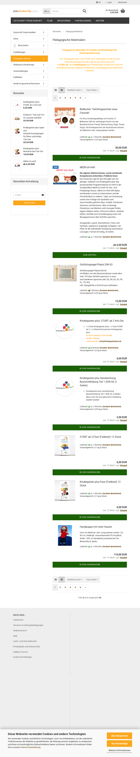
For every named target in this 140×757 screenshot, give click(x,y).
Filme (50, 20)
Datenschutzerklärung (30, 747)
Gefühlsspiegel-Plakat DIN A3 (96, 264)
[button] (98, 2)
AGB (15, 636)
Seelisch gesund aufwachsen (26, 83)
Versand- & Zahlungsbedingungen (28, 625)
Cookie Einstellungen (22, 657)
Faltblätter (17, 77)
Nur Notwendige (119, 743)
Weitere (100, 20)
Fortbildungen (83, 20)
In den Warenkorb (89, 158)
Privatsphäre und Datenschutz (26, 646)
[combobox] (74, 90)
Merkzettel (122, 2)
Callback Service (20, 652)
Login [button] (109, 2)
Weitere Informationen (119, 750)
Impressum (18, 620)
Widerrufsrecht (20, 630)
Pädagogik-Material (22, 58)
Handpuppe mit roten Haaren (96, 526)
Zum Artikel (90, 255)
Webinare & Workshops (23, 65)
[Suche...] (46, 11)
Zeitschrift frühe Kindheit (27, 20)
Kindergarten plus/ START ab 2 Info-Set (102, 320)
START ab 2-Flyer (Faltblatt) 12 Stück (100, 436)
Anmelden (29, 203)
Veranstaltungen (20, 71)
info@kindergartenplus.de (110, 341)
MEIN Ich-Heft (87, 167)
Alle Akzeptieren (119, 736)
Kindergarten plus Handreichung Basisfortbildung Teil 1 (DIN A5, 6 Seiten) (98, 382)
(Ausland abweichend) (111, 137)
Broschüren (63, 20)
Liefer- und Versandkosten (25, 641)
